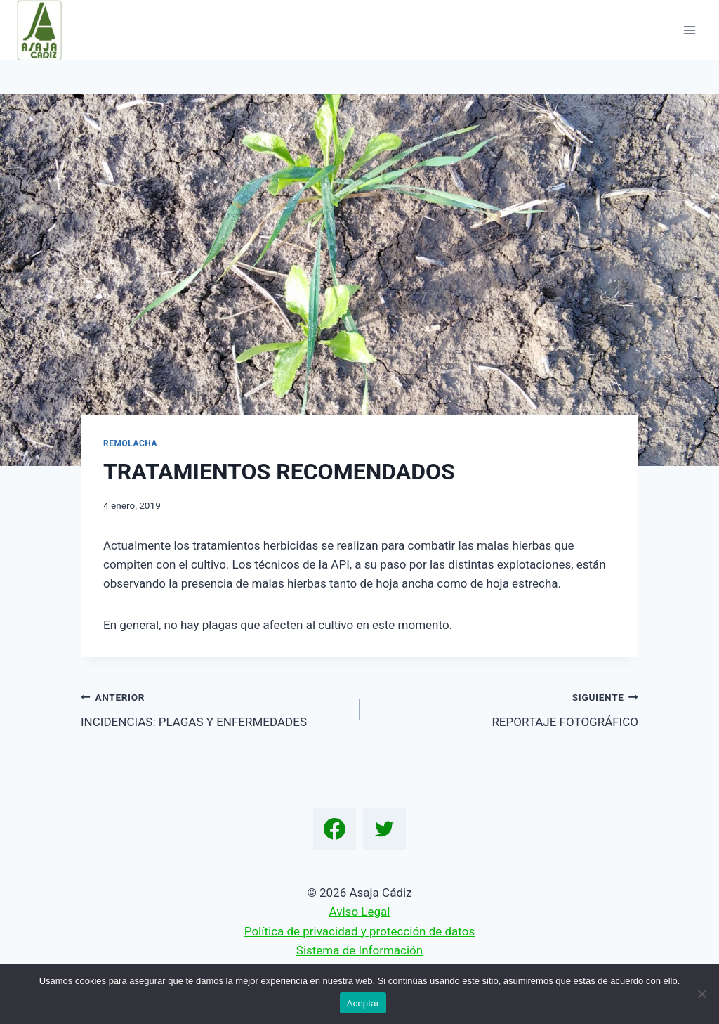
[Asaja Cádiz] (45, 30)
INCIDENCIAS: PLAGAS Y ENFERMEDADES (214, 708)
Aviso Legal (359, 912)
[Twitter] (385, 829)
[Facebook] (335, 829)
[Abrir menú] (689, 30)
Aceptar (363, 1003)
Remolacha (130, 443)
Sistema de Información (359, 950)
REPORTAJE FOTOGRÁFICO (504, 708)
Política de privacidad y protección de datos (359, 931)
